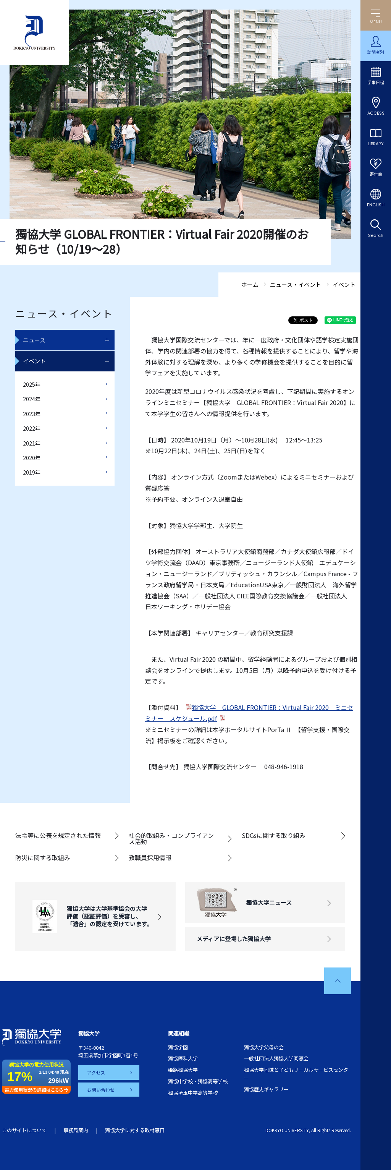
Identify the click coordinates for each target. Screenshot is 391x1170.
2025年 (31, 384)
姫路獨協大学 (183, 1069)
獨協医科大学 (183, 1058)
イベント (34, 361)
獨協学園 (178, 1047)
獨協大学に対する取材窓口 (135, 1130)
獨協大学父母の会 (264, 1047)
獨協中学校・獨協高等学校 (198, 1081)
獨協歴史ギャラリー (266, 1089)
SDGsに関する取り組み (273, 835)
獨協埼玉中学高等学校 (193, 1092)
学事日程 (375, 82)
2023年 (31, 414)
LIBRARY (376, 144)
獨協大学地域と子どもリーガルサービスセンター (296, 1073)
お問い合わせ (101, 1089)
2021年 (31, 443)
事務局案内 (75, 1130)
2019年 (31, 472)
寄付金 (376, 174)
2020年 (31, 458)
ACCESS (376, 113)
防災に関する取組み (42, 857)
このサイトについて (24, 1130)
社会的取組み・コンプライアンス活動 (171, 838)
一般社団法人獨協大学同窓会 (276, 1058)
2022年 (31, 428)
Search (375, 235)
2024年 (31, 399)
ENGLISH (376, 205)
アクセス (96, 1072)
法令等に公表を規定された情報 (58, 835)
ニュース (34, 340)
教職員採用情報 (150, 857)
